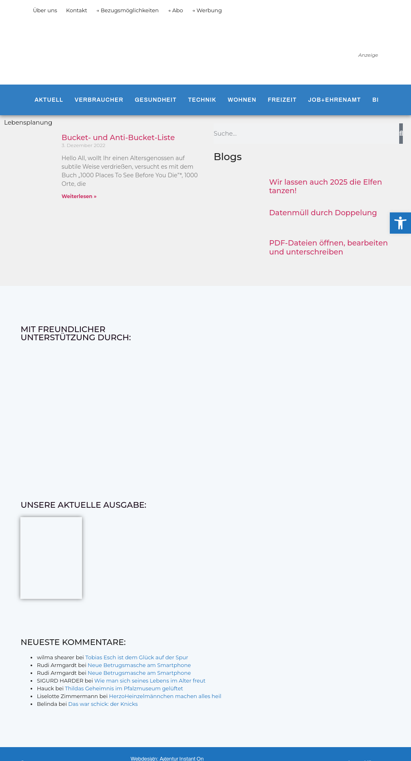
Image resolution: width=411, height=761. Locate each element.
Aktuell (49, 100)
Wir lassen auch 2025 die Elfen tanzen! (325, 187)
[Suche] (401, 133)
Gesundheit (156, 100)
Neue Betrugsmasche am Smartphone (139, 665)
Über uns (45, 10)
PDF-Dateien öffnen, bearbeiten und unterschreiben (328, 248)
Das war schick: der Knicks (102, 704)
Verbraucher (99, 100)
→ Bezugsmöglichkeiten (127, 10)
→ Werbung (207, 10)
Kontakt (76, 10)
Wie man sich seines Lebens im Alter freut (150, 680)
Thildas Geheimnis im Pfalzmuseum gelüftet (124, 688)
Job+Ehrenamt (334, 100)
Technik (202, 100)
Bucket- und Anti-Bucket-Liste (118, 137)
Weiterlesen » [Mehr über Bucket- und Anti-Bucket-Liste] (79, 196)
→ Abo (175, 10)
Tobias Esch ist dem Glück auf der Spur (136, 657)
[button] (400, 223)
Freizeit (282, 100)
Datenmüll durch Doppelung (323, 212)
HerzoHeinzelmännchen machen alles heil (165, 696)
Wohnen (242, 100)
